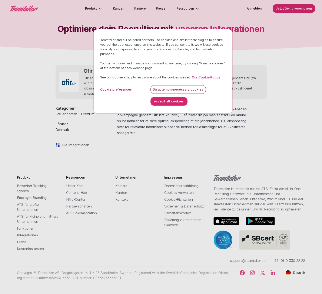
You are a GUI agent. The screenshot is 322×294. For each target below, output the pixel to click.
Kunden (121, 192)
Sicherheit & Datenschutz (184, 206)
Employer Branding (32, 198)
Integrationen (27, 235)
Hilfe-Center (75, 199)
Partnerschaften (79, 206)
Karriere (121, 186)
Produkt (93, 8)
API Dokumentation (81, 213)
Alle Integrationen (74, 145)
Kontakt (121, 199)
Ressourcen (187, 8)
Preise (22, 242)
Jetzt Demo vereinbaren (294, 8)
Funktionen (25, 228)
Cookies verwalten (179, 192)
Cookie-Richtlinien (178, 199)
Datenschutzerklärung (181, 186)
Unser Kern (74, 186)
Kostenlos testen (30, 249)
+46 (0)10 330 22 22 (288, 260)
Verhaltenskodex (177, 213)
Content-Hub (76, 192)
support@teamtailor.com (249, 260)
